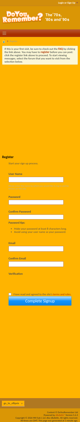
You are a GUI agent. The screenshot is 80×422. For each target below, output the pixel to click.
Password (14, 197)
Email (12, 243)
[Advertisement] (40, 107)
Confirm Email (17, 258)
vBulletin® (60, 415)
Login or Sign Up (68, 2)
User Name (15, 174)
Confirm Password (20, 211)
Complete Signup (40, 300)
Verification (16, 274)
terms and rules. (62, 294)
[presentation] (41, 284)
